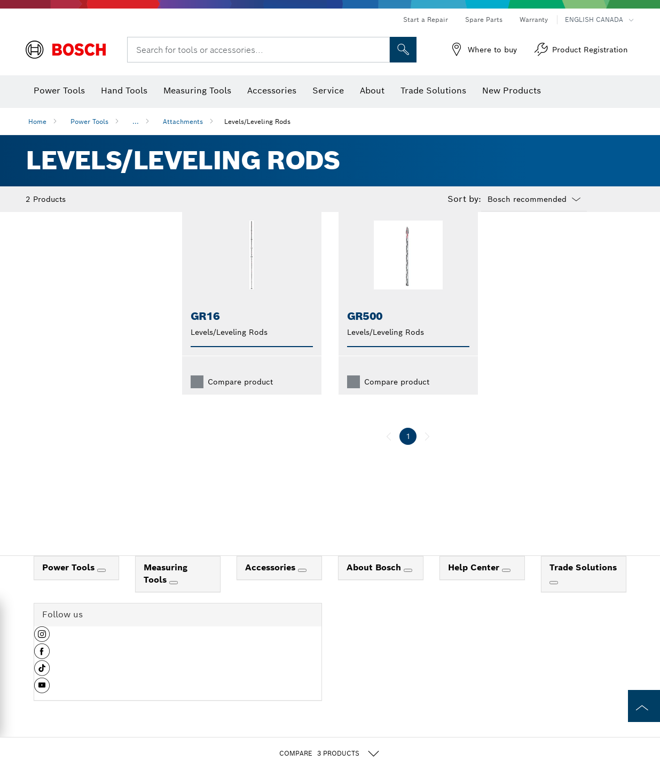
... (135, 121)
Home (37, 121)
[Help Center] (506, 587)
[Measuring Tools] (173, 599)
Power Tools (89, 121)
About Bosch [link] (375, 584)
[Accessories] (302, 587)
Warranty (534, 19)
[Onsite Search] (403, 49)
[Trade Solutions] (553, 599)
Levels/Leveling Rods (257, 121)
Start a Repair (425, 19)
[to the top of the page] (644, 706)
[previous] (388, 453)
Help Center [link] (475, 584)
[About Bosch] (408, 587)
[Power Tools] (101, 587)
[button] (42, 655)
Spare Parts (483, 19)
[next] (427, 453)
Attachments (183, 121)
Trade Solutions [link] (583, 584)
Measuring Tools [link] (165, 590)
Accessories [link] (271, 584)
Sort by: (464, 199)
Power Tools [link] (69, 584)
